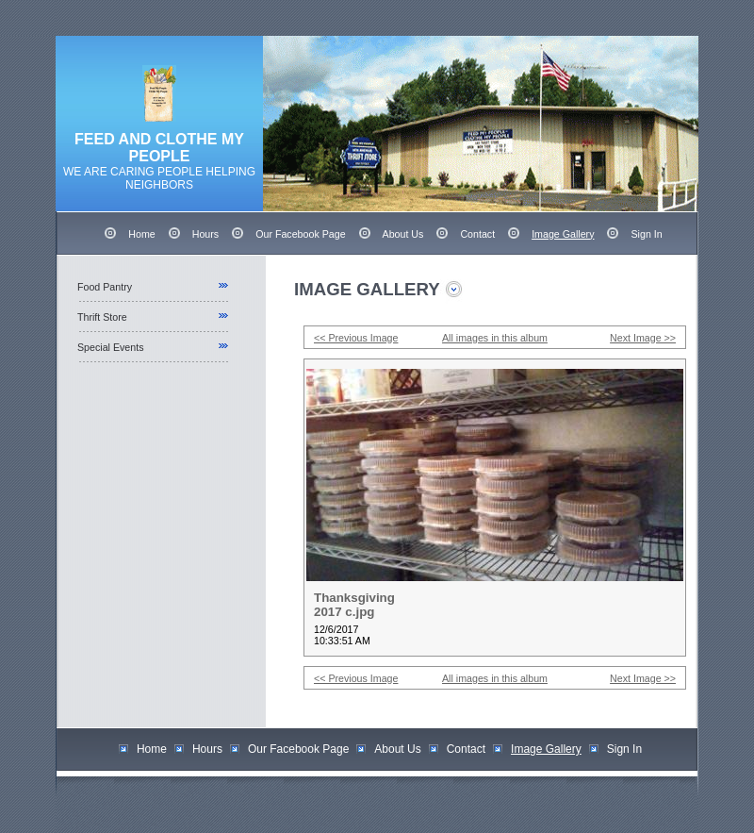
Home (141, 234)
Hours (205, 234)
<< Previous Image (356, 337)
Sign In (646, 234)
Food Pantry (104, 286)
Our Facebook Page (300, 234)
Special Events (110, 347)
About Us (403, 234)
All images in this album (495, 337)
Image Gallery (563, 234)
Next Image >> (643, 337)
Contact (477, 234)
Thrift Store (102, 317)
